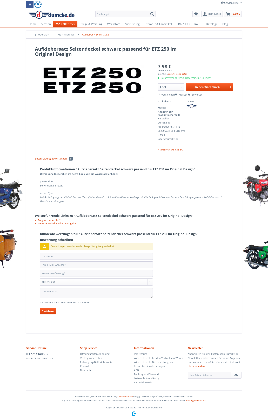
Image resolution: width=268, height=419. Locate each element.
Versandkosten (126, 396)
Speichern (48, 311)
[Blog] (225, 24)
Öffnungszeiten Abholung (95, 354)
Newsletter (86, 370)
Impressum (140, 354)
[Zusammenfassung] (96, 273)
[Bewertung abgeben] (96, 282)
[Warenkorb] (233, 14)
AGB (136, 370)
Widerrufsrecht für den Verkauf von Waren (158, 358)
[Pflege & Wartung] (91, 24)
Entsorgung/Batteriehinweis (96, 362)
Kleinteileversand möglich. (170, 149)
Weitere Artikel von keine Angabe (55, 223)
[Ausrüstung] (132, 24)
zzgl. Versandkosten (177, 73)
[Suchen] (152, 14)
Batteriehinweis (143, 382)
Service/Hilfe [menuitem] (230, 2)
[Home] (32, 24)
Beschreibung (43, 158)
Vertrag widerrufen (91, 358)
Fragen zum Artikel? (48, 220)
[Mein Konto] (212, 14)
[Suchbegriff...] (125, 14)
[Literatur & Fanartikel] (158, 24)
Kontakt (84, 366)
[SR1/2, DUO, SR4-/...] (189, 24)
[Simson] (46, 24)
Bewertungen (62, 158)
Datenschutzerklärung (146, 378)
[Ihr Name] (96, 256)
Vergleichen (166, 94)
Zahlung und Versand (146, 374)
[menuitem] (125, 16)
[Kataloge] (212, 24)
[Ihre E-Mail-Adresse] (96, 264)
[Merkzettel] (196, 14)
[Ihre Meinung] (96, 293)
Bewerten (195, 94)
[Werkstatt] (113, 24)
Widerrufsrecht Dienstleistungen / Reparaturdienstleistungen (153, 364)
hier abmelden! (196, 366)
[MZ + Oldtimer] (65, 24)
